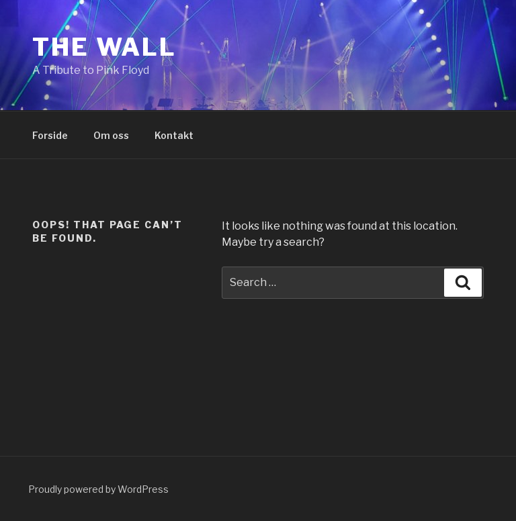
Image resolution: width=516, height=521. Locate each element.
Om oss (111, 135)
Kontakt (174, 135)
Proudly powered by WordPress (98, 489)
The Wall (104, 47)
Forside (50, 135)
